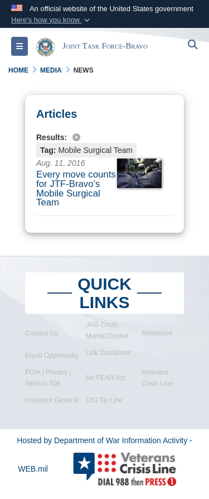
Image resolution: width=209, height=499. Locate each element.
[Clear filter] (104, 136)
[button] (51, 20)
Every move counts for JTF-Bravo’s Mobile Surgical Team (76, 188)
